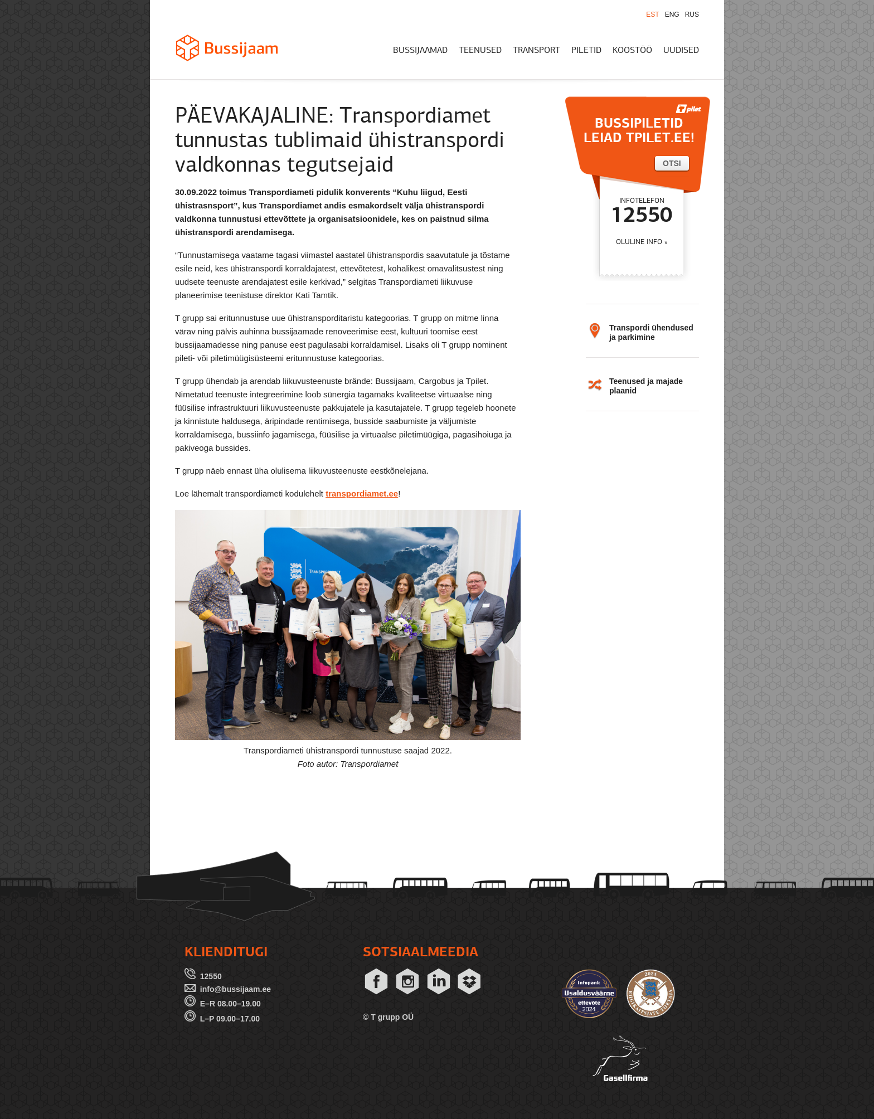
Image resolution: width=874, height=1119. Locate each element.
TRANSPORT (536, 50)
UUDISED (681, 50)
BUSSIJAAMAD (420, 50)
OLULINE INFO (639, 242)
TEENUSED (480, 50)
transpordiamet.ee (362, 493)
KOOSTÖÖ (632, 50)
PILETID (586, 50)
